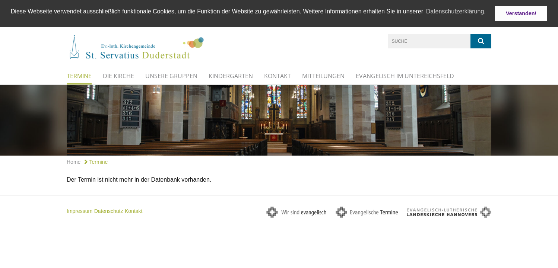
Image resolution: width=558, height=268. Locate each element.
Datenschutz (108, 211)
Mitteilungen (323, 75)
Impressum (79, 211)
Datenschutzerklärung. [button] (456, 11)
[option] (279, 119)
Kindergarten (231, 75)
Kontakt (277, 75)
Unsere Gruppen (171, 75)
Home (73, 162)
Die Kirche (118, 75)
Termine (79, 75)
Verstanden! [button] (521, 13)
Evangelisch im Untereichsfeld (405, 75)
